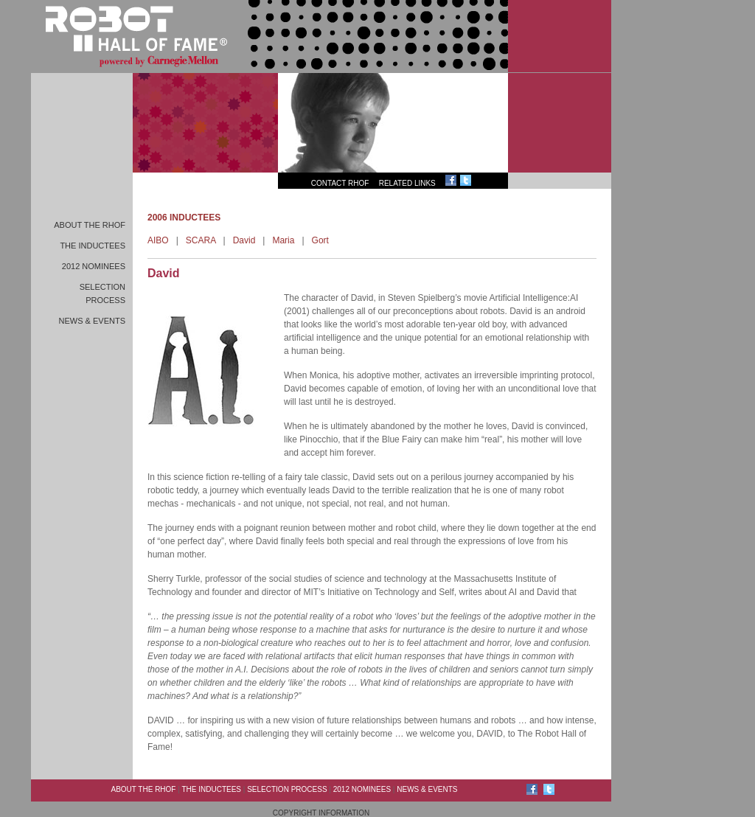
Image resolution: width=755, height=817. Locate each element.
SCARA (201, 240)
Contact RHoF (340, 183)
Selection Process (287, 789)
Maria (283, 240)
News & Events (92, 320)
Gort (320, 240)
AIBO (158, 240)
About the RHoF (89, 224)
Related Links (407, 183)
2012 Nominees (93, 266)
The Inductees (92, 245)
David (244, 240)
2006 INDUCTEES (183, 217)
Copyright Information (321, 813)
